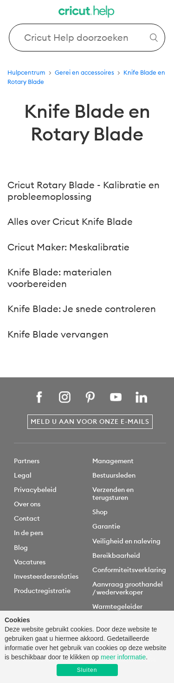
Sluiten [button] (87, 670)
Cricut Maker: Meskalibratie (68, 247)
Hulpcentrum (26, 72)
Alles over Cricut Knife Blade (70, 221)
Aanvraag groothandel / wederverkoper (127, 588)
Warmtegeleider (117, 606)
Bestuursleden (113, 475)
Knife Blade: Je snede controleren (81, 308)
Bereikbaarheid (116, 555)
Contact (27, 518)
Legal (23, 475)
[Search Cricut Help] (87, 37)
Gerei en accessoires (84, 72)
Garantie (106, 526)
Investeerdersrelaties (46, 576)
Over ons (27, 504)
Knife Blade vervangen (58, 334)
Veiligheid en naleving (126, 541)
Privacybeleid (35, 489)
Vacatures (29, 562)
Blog (21, 547)
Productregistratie (42, 591)
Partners (26, 461)
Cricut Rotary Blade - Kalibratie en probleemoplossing (83, 190)
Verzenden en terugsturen (113, 493)
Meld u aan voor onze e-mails (90, 421)
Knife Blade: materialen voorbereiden (59, 277)
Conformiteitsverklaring (129, 570)
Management (113, 461)
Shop (100, 512)
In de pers (28, 533)
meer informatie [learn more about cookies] (123, 657)
